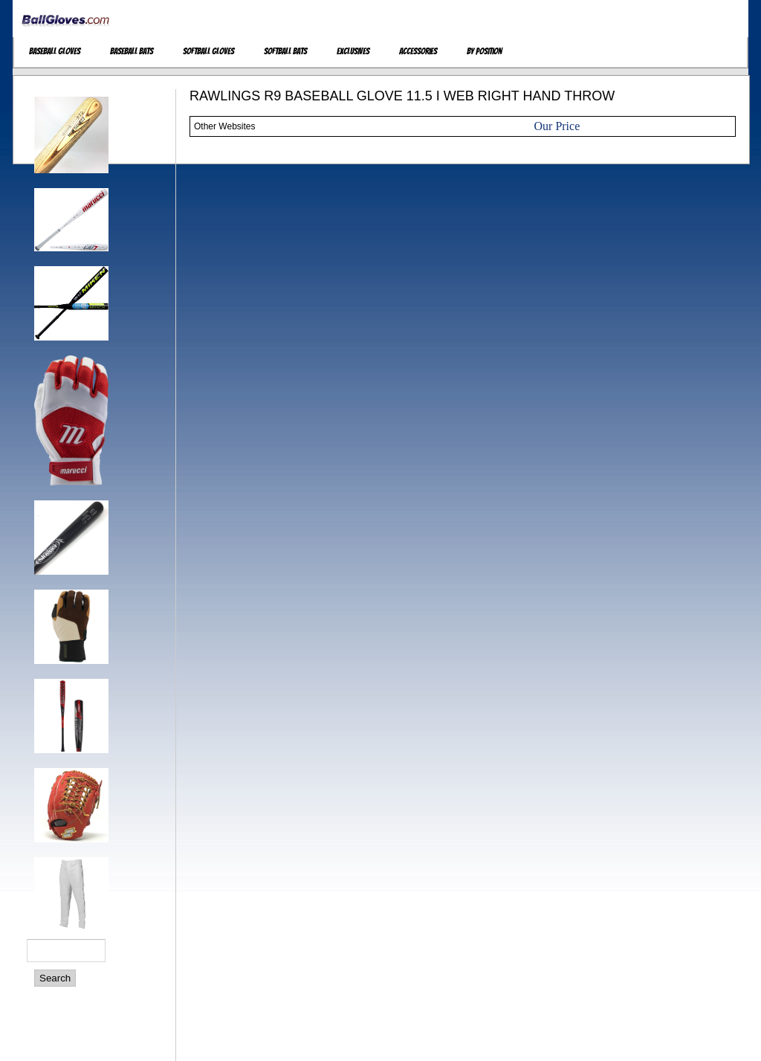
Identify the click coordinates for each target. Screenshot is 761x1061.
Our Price (557, 126)
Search (55, 978)
